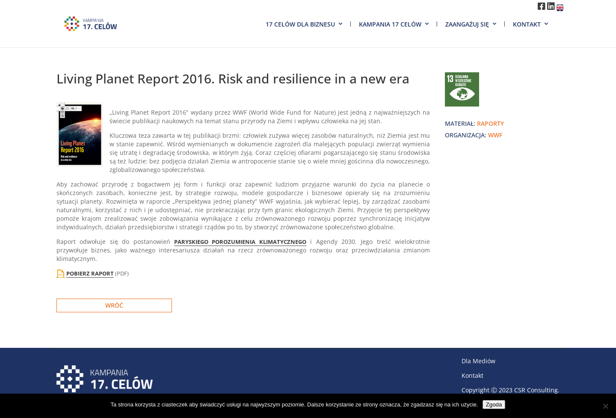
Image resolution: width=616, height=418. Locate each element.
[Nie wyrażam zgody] (605, 406)
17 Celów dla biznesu (300, 24)
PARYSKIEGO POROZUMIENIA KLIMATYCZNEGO (240, 242)
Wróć (114, 305)
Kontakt (527, 24)
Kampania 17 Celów (390, 24)
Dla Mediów (478, 361)
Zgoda (494, 404)
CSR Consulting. (537, 390)
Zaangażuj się (467, 24)
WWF (495, 135)
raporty (490, 123)
